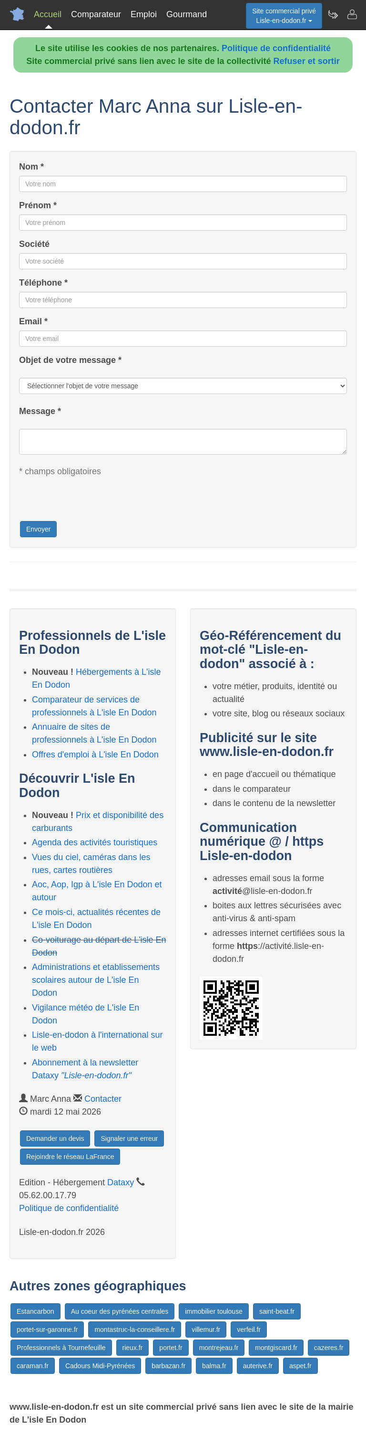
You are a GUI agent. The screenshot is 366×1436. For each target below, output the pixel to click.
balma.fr (214, 1366)
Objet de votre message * (70, 360)
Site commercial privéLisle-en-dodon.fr (284, 15)
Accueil (47, 14)
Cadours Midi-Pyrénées (100, 1366)
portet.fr (170, 1347)
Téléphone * (43, 282)
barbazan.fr (168, 1366)
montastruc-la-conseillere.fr (134, 1329)
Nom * (31, 166)
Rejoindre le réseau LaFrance (70, 1156)
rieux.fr (132, 1347)
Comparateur (96, 14)
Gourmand (186, 14)
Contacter (103, 1099)
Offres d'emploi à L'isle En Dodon (95, 754)
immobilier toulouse (214, 1311)
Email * (33, 321)
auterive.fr (258, 1366)
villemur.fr (206, 1329)
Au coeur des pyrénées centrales (120, 1311)
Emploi (144, 14)
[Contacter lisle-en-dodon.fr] (351, 14)
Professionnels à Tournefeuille (61, 1347)
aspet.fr (300, 1366)
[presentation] (91, 501)
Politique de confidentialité (276, 48)
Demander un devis (55, 1138)
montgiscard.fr (276, 1347)
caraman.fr (33, 1366)
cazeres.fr (328, 1347)
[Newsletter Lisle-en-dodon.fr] (332, 14)
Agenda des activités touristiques (94, 842)
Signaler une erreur (129, 1138)
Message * (40, 411)
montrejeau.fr (218, 1347)
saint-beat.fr (277, 1311)
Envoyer (38, 529)
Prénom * (38, 205)
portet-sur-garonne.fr (47, 1329)
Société (34, 244)
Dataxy (120, 1182)
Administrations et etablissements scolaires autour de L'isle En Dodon (96, 980)
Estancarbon (35, 1311)
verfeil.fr (249, 1329)
